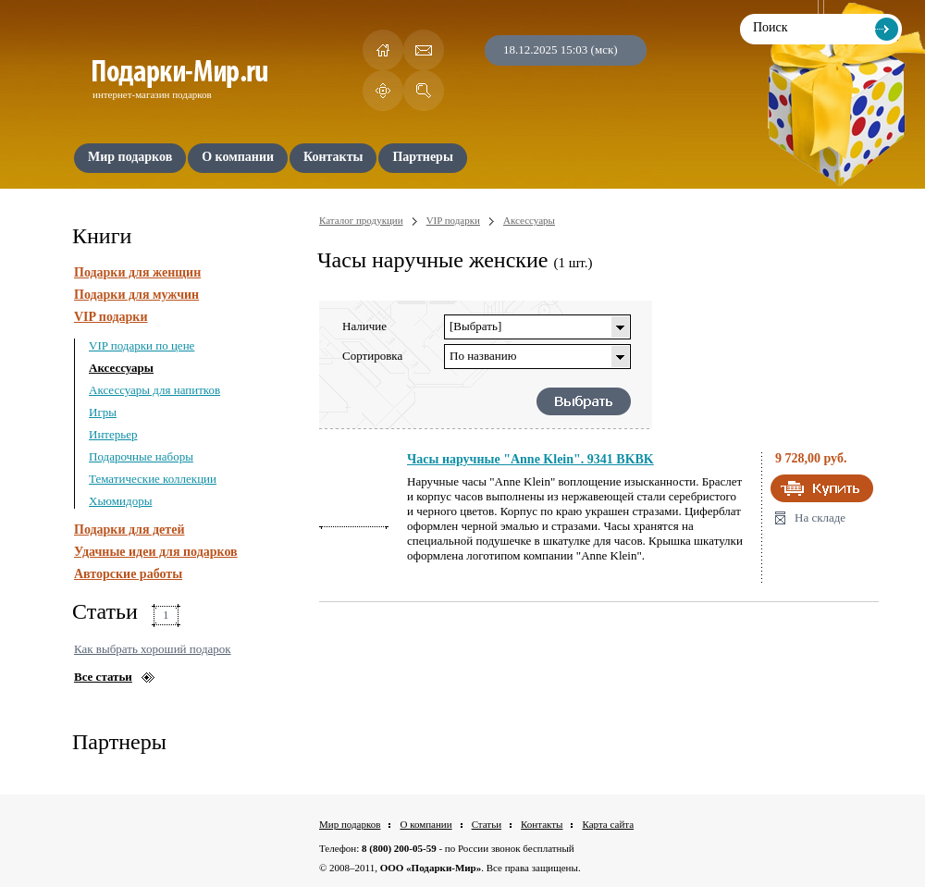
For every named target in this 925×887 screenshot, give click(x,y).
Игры (103, 412)
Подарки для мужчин (136, 295)
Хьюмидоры (120, 501)
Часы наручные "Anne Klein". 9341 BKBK (530, 459)
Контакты (541, 824)
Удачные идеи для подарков (156, 552)
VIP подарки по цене (141, 345)
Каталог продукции (361, 220)
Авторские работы (128, 574)
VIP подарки (111, 317)
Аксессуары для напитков (154, 390)
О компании (425, 824)
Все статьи (103, 677)
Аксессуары (121, 368)
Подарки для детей (129, 529)
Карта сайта (608, 824)
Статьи (486, 824)
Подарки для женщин (137, 272)
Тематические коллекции (152, 479)
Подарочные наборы (141, 456)
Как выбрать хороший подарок (152, 649)
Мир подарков (349, 824)
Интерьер (113, 434)
